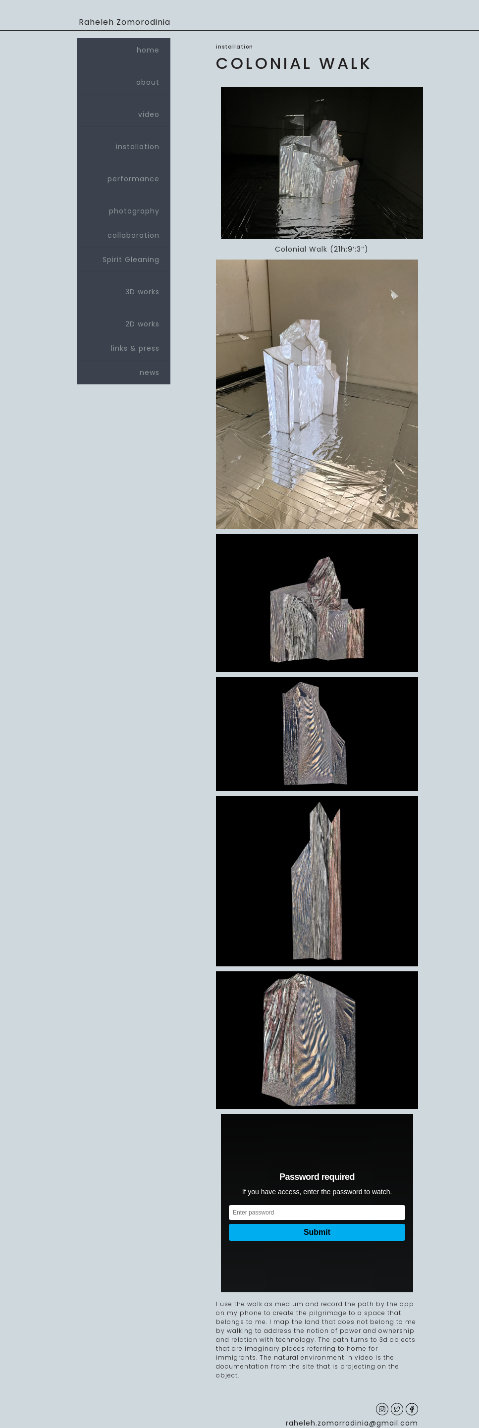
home (148, 50)
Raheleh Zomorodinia (124, 22)
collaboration (133, 235)
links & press (135, 348)
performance (124, 175)
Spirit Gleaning (131, 259)
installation (124, 143)
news (150, 372)
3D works (124, 288)
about (124, 78)
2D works (124, 320)
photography (124, 207)
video (124, 110)
